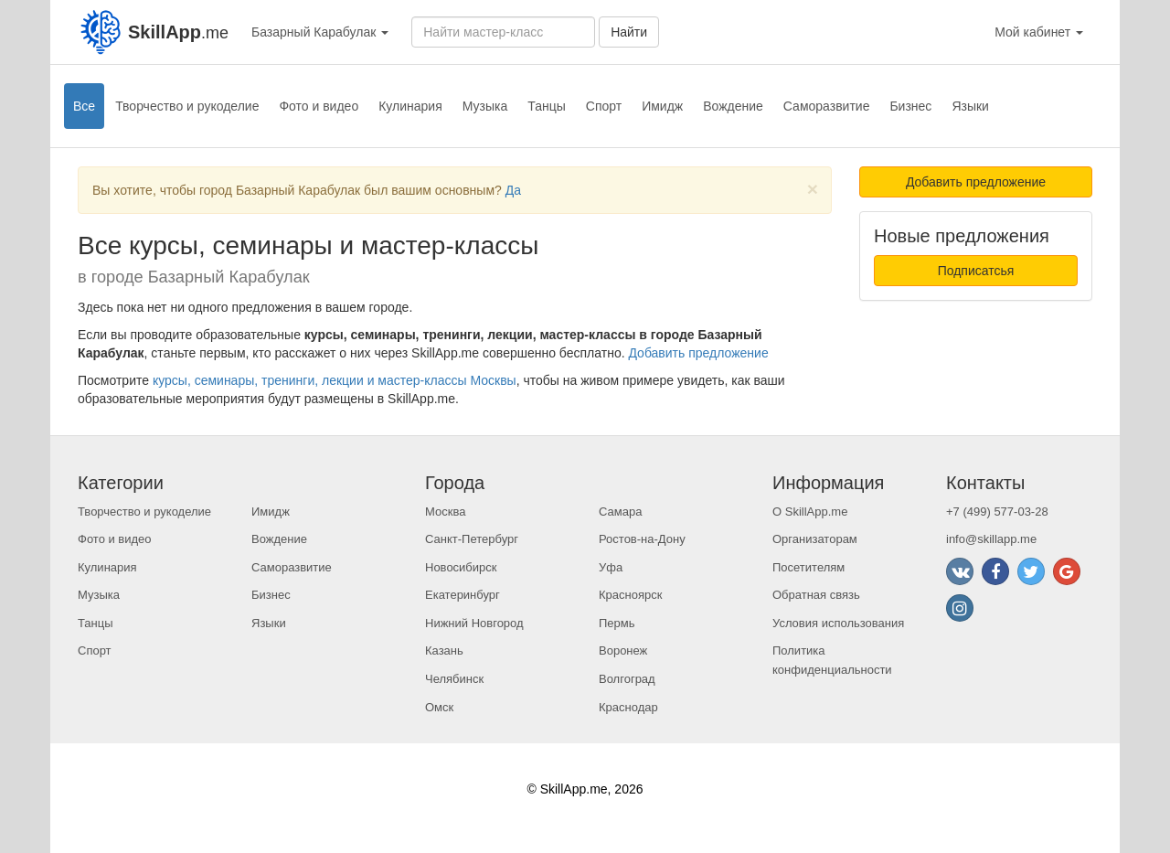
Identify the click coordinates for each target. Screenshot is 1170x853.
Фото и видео (318, 106)
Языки (970, 106)
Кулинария (410, 106)
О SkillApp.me (809, 511)
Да (513, 190)
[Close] (812, 188)
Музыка (485, 106)
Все (84, 106)
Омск (439, 707)
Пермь (617, 623)
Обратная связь (816, 595)
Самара (620, 511)
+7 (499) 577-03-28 (997, 511)
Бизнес (910, 106)
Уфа (610, 567)
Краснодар (628, 707)
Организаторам (814, 539)
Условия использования (838, 623)
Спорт (604, 106)
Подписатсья (976, 270)
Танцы (546, 106)
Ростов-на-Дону (642, 539)
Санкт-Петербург (471, 539)
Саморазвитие (826, 106)
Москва (445, 511)
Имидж (662, 106)
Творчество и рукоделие (187, 106)
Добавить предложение (698, 353)
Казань (444, 650)
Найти (629, 32)
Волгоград (627, 679)
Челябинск (454, 679)
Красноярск (630, 595)
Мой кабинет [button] (1038, 32)
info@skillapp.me (991, 539)
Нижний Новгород (474, 623)
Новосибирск (461, 567)
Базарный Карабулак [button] (319, 32)
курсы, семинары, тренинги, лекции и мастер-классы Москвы (334, 380)
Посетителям (808, 567)
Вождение (733, 106)
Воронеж (623, 650)
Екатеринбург (462, 595)
